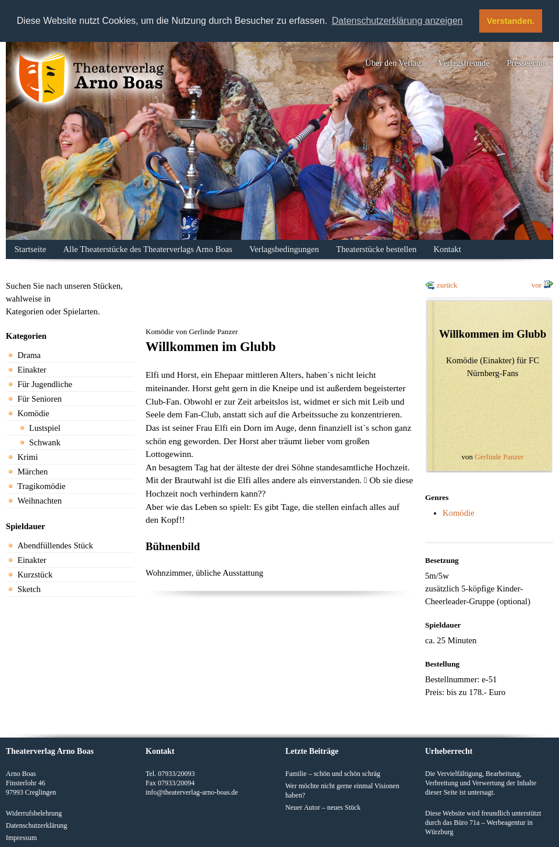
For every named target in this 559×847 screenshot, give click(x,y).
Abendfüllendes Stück (55, 545)
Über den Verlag (393, 63)
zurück (447, 285)
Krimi (27, 457)
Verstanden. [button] (511, 21)
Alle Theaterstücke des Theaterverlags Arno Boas (147, 249)
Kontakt (447, 249)
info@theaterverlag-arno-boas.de (192, 792)
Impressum (21, 838)
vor (537, 285)
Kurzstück (34, 574)
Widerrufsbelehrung (34, 813)
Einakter (32, 369)
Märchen (32, 471)
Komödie (33, 413)
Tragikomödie (41, 486)
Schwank (45, 442)
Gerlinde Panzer (499, 456)
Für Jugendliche (44, 384)
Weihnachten (39, 500)
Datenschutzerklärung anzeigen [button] (397, 21)
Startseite (31, 249)
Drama (29, 355)
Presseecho (525, 63)
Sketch (29, 589)
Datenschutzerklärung (36, 825)
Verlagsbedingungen (284, 249)
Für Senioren (39, 398)
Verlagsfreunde (464, 63)
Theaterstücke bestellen (376, 249)
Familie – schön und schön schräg (332, 774)
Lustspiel (45, 428)
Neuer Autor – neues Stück (322, 807)
